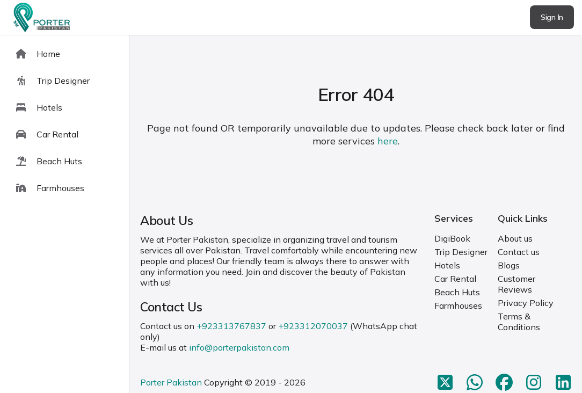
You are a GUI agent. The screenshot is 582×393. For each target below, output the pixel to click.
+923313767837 (231, 326)
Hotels (447, 265)
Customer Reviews (516, 284)
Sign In (552, 17)
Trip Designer (461, 251)
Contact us (519, 251)
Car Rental (455, 278)
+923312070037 (313, 326)
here (387, 141)
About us (515, 238)
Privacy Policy (526, 302)
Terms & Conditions (519, 321)
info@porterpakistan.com (239, 347)
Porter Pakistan (171, 382)
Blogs (509, 265)
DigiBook (452, 238)
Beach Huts (457, 292)
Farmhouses (458, 305)
